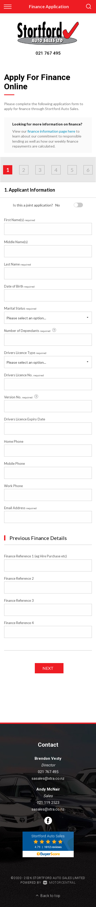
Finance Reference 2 (19, 578)
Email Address (20, 508)
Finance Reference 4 (19, 623)
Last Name (17, 264)
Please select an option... (26, 318)
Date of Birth (19, 286)
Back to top (48, 896)
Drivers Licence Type (25, 353)
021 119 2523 (48, 802)
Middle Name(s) (16, 242)
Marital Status (20, 308)
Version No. (21, 397)
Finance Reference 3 (19, 600)
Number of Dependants (30, 330)
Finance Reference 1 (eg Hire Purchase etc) (35, 556)
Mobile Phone (14, 463)
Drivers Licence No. (24, 375)
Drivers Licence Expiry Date (24, 419)
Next (48, 668)
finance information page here (51, 131)
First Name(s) (19, 220)
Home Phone (13, 441)
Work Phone (13, 486)
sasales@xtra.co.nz (48, 778)
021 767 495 (48, 53)
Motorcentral (59, 882)
